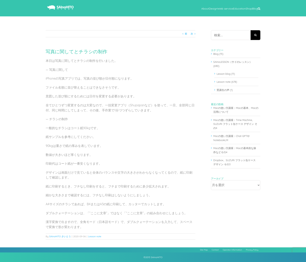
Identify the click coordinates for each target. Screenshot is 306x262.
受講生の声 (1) (225, 89)
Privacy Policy (252, 250)
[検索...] (231, 35)
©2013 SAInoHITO (153, 257)
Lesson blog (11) (226, 73)
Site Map (204, 250)
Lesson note (94, 236)
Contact (215, 250)
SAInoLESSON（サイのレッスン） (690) (232, 63)
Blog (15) (218, 53)
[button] (259, 8)
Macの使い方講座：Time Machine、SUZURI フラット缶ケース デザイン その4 (235, 124)
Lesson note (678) (227, 81)
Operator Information (232, 250)
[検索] (255, 35)
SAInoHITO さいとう (60, 236)
